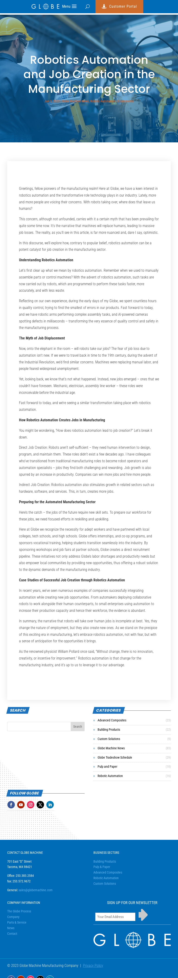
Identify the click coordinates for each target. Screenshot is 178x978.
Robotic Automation (102, 101)
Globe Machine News (75, 101)
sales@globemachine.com (36, 890)
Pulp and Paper (107, 766)
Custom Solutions (109, 739)
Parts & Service (16, 922)
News (10, 928)
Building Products (109, 729)
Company (13, 917)
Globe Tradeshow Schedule (115, 757)
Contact (12, 933)
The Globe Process (19, 911)
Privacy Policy (93, 965)
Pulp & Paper (101, 867)
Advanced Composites (112, 720)
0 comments (126, 101)
